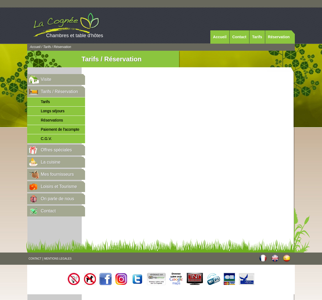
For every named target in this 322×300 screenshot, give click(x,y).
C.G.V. (46, 138)
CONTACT (35, 258)
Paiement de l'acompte (60, 129)
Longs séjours (52, 111)
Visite (46, 79)
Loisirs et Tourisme (59, 186)
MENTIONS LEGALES (57, 258)
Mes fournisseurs (57, 174)
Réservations (52, 120)
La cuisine (50, 162)
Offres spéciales (56, 150)
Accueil (220, 37)
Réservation (279, 37)
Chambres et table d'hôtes (74, 35)
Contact (239, 37)
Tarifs (257, 37)
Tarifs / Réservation (59, 91)
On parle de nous (57, 198)
